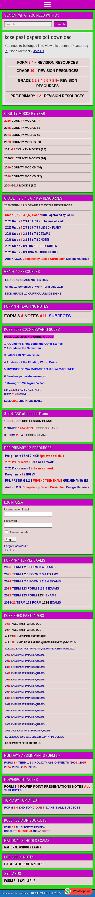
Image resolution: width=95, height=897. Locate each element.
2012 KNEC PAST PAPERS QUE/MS (25, 704)
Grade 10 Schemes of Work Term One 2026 (34, 286)
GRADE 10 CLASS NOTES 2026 (26, 280)
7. (24, 383)
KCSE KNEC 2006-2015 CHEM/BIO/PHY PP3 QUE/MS (34, 736)
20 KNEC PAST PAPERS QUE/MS (25, 654)
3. (22, 355)
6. (26, 376)
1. (33, 343)
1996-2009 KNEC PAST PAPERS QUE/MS (28, 730)
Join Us (38, 51)
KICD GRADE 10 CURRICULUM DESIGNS (33, 293)
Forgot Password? (16, 546)
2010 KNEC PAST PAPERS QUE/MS (25, 716)
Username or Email (16, 509)
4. (30, 362)
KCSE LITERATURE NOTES (23, 400)
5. (39, 369)
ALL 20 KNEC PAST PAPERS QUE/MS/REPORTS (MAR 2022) (40, 648)
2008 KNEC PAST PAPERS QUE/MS (25, 724)
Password (10, 520)
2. (22, 348)
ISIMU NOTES (15, 393)
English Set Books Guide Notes (23, 390)
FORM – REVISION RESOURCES (47, 62)
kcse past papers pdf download (38, 37)
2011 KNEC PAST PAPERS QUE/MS (25, 710)
